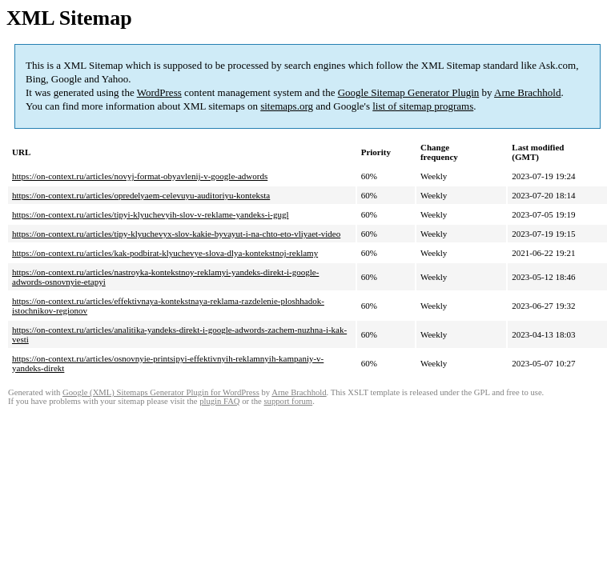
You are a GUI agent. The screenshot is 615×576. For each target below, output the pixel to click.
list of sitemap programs (422, 106)
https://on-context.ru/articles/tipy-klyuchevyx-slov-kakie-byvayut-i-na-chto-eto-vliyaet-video (176, 233)
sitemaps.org (286, 106)
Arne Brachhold (527, 92)
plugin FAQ (219, 401)
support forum (287, 401)
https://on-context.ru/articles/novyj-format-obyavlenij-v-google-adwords (139, 176)
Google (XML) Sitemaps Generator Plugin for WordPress (160, 392)
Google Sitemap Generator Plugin (409, 92)
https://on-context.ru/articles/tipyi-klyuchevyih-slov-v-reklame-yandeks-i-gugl (150, 214)
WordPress (159, 92)
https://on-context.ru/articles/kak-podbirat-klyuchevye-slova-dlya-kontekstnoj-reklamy (165, 253)
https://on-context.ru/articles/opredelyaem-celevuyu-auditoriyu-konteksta (141, 195)
